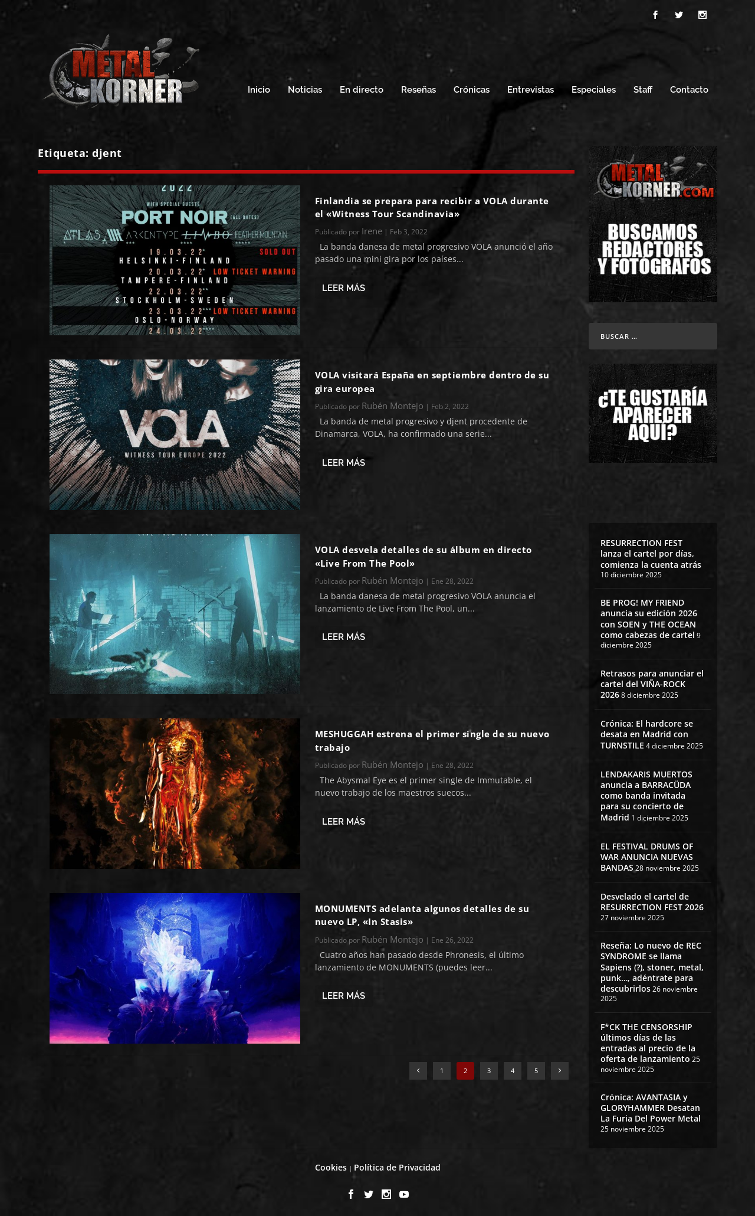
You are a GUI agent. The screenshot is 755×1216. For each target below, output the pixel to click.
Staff (642, 87)
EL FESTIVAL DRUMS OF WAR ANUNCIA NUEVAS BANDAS (646, 853)
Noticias (305, 87)
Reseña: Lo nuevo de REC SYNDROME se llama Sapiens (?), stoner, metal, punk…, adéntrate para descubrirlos (652, 964)
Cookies (331, 1164)
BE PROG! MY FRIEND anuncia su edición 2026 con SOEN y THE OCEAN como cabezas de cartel (648, 616)
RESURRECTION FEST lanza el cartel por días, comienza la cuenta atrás (650, 550)
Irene (372, 228)
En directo (361, 87)
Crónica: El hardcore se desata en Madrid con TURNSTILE (646, 731)
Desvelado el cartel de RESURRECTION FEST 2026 (652, 899)
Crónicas (472, 87)
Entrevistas (530, 87)
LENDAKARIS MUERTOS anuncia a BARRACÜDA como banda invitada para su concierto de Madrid (646, 792)
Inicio (259, 87)
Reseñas (418, 87)
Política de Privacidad (397, 1164)
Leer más (343, 284)
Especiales (594, 87)
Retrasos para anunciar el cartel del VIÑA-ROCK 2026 (652, 680)
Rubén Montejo (393, 402)
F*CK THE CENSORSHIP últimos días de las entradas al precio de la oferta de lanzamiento (647, 1039)
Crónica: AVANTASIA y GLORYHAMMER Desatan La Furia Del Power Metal (650, 1104)
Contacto (689, 87)
